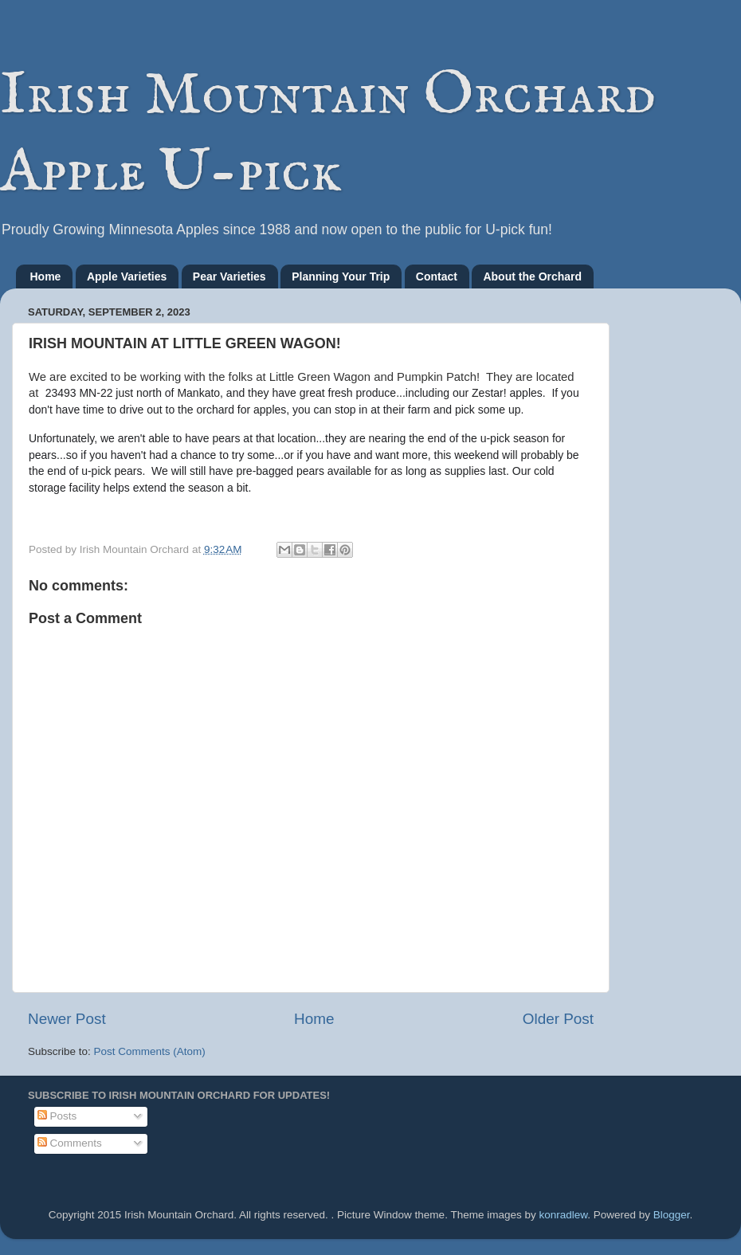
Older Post (558, 1018)
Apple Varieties (127, 276)
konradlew (563, 1215)
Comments (69, 1143)
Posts (57, 1116)
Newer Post (67, 1018)
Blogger (671, 1215)
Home (45, 276)
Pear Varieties (229, 276)
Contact (436, 276)
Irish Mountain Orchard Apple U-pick (328, 134)
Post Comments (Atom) (150, 1051)
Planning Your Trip (341, 276)
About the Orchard (532, 276)
